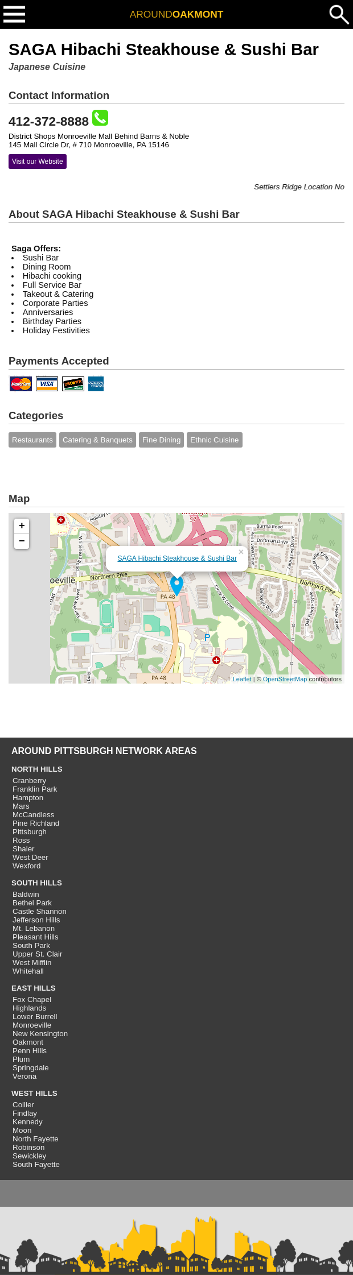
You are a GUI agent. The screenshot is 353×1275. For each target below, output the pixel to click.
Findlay (25, 1113)
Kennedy (28, 1121)
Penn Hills (30, 1050)
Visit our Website (37, 161)
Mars (21, 806)
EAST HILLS (33, 988)
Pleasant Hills (36, 937)
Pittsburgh (30, 831)
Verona (24, 1076)
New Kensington (40, 1033)
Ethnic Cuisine (214, 440)
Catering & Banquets (98, 440)
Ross (21, 840)
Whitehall (28, 971)
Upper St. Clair (37, 954)
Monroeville (32, 1025)
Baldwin (26, 894)
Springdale (31, 1067)
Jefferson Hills (36, 920)
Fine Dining (161, 440)
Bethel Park (32, 903)
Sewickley (29, 1156)
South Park (31, 945)
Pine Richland (36, 823)
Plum (21, 1059)
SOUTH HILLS (36, 883)
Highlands (29, 1008)
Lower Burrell (35, 1016)
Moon (22, 1130)
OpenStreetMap (285, 679)
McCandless (33, 814)
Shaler (24, 849)
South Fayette (36, 1164)
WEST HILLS (34, 1093)
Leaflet (242, 679)
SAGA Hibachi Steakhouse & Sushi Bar (176, 558)
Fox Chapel (32, 999)
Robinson (28, 1147)
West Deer (30, 857)
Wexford (26, 866)
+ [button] (22, 526)
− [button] (22, 541)
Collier (23, 1104)
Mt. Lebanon (34, 928)
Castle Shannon (40, 911)
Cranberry (29, 780)
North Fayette (36, 1139)
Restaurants (32, 440)
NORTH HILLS (37, 769)
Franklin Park (35, 789)
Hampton (28, 797)
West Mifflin (32, 962)
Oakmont (28, 1042)
